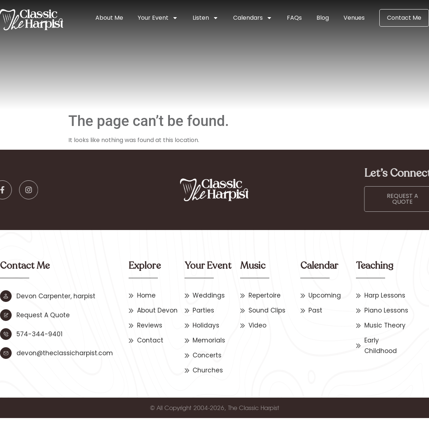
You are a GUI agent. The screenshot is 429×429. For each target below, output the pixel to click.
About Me (109, 18)
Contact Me (404, 18)
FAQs (294, 18)
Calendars (252, 17)
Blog (322, 18)
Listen (206, 17)
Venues (354, 18)
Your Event (158, 17)
